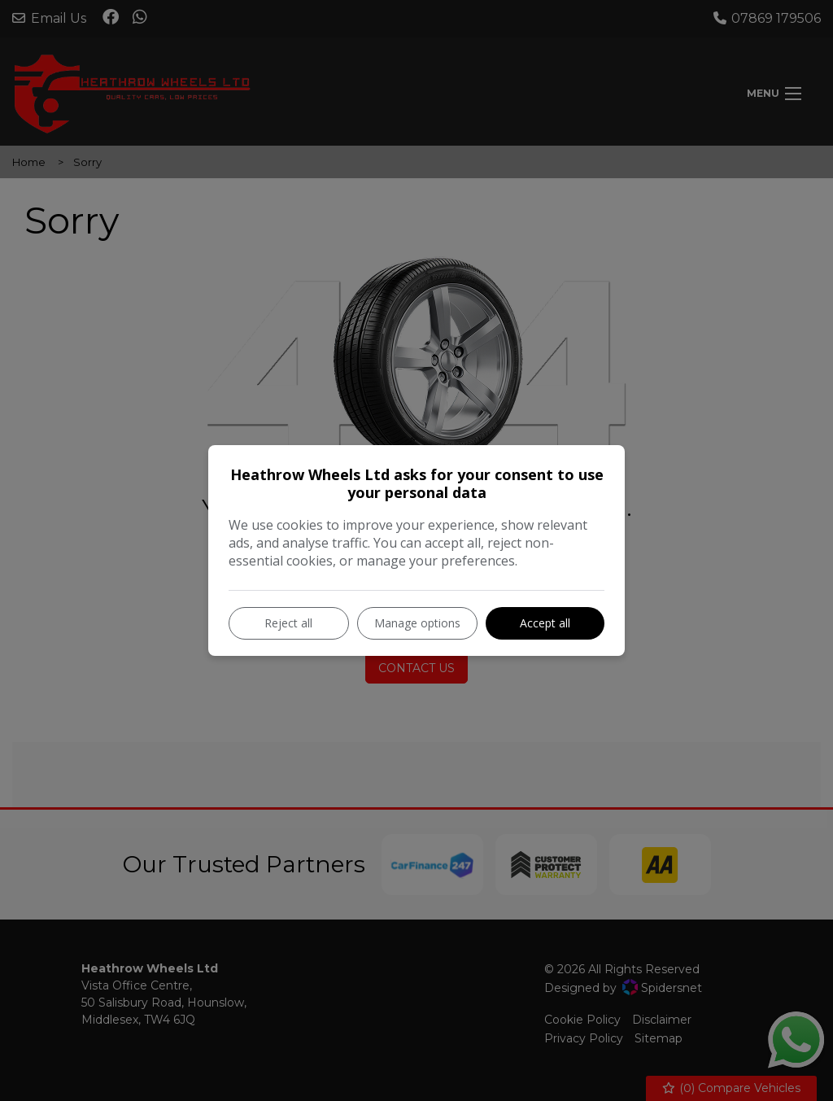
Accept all (545, 623)
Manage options (417, 623)
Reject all (288, 623)
